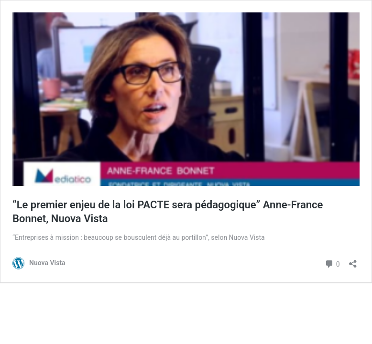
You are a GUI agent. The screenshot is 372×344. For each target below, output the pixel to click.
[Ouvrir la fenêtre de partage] (353, 260)
